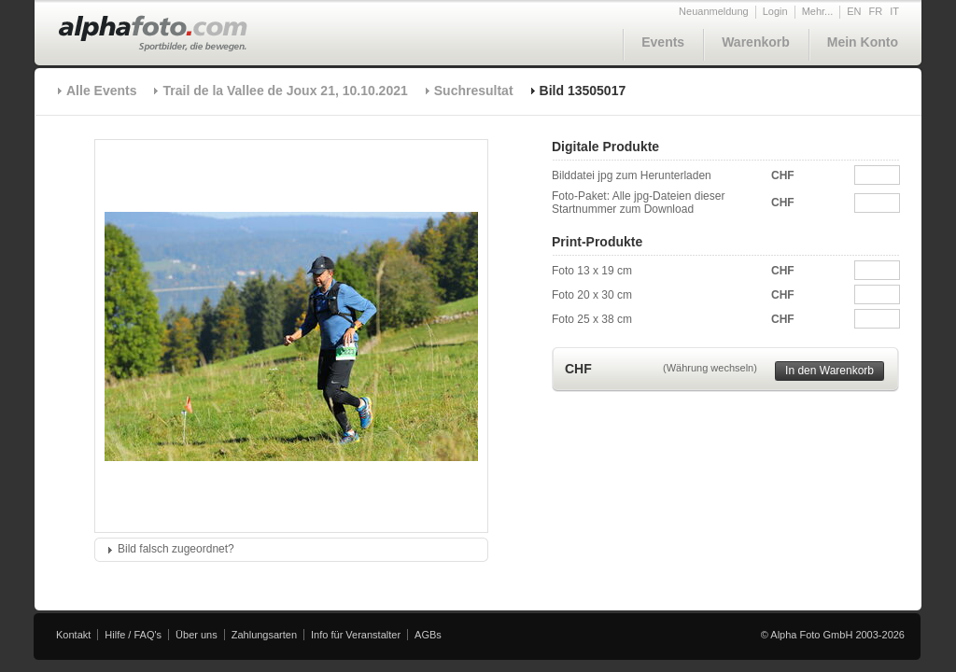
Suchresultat (473, 90)
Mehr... (818, 11)
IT (894, 11)
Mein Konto (862, 42)
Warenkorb (756, 42)
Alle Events (101, 90)
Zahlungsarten (264, 634)
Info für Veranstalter (356, 634)
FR (876, 11)
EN (854, 11)
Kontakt (73, 634)
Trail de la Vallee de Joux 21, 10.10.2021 (284, 90)
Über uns (197, 634)
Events (662, 42)
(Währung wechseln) (710, 367)
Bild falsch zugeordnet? (176, 548)
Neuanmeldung (714, 11)
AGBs (428, 634)
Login (775, 11)
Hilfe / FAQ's (133, 634)
